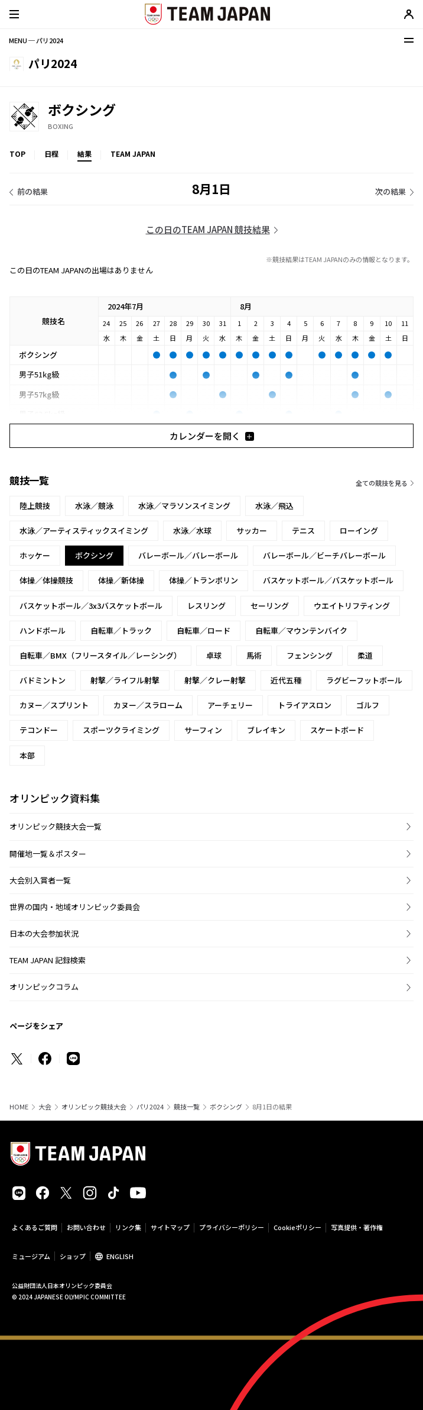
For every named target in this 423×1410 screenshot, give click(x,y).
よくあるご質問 (34, 1227)
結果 (84, 154)
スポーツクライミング (121, 729)
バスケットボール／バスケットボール (328, 580)
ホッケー (34, 555)
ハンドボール (42, 630)
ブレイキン (266, 729)
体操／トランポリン (203, 580)
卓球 (214, 655)
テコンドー (38, 729)
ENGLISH (120, 1256)
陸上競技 (34, 505)
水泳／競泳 (94, 505)
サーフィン (203, 729)
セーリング (269, 605)
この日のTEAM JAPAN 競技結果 (208, 229)
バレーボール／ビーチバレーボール (324, 555)
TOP (17, 154)
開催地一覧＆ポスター (47, 853)
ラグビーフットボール (364, 680)
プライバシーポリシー (231, 1227)
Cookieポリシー (297, 1227)
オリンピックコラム (44, 986)
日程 (51, 154)
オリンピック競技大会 (93, 1106)
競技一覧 (187, 1106)
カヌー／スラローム (148, 705)
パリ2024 (150, 1106)
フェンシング (310, 655)
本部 (27, 755)
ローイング (359, 530)
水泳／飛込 (274, 505)
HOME (18, 1106)
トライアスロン (304, 705)
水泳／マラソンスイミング (184, 505)
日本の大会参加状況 (44, 933)
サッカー (251, 530)
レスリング (206, 605)
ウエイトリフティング (352, 605)
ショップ (73, 1256)
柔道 (365, 655)
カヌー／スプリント (54, 705)
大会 (44, 1106)
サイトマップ (170, 1227)
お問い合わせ (86, 1227)
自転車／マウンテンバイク (301, 630)
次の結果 (390, 191)
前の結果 (32, 191)
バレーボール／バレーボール (188, 555)
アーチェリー (230, 705)
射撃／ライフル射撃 (125, 680)
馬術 (254, 655)
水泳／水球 (192, 530)
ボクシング (226, 1106)
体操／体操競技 (46, 580)
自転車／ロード (203, 630)
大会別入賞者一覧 (40, 880)
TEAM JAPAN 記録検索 (47, 960)
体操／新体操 (121, 580)
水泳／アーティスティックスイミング (83, 530)
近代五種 (286, 680)
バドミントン (42, 680)
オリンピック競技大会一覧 (55, 826)
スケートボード (337, 729)
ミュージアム (31, 1256)
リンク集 (128, 1227)
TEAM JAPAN (132, 154)
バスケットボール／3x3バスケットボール (90, 605)
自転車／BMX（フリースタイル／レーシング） (100, 655)
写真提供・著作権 (357, 1227)
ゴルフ (367, 705)
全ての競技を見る (382, 483)
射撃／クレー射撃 (215, 680)
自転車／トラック (121, 630)
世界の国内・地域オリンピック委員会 (74, 906)
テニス (303, 530)
